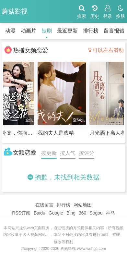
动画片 (28, 30)
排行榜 (90, 30)
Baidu (39, 213)
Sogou (95, 213)
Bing (70, 213)
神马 (110, 213)
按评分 (86, 153)
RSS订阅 (21, 213)
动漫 (10, 30)
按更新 (49, 153)
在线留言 (44, 204)
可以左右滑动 (106, 50)
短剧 (46, 30)
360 (82, 213)
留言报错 (114, 30)
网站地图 (83, 204)
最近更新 (67, 30)
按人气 (67, 153)
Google (56, 213)
